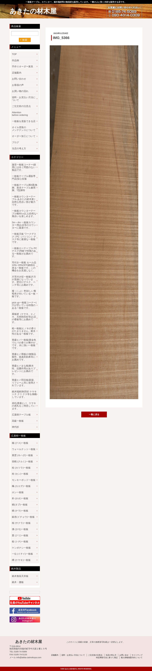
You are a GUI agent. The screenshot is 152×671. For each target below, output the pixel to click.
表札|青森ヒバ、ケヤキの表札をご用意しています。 (24, 406)
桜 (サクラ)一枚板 (21, 523)
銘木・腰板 (18, 582)
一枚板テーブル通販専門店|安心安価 (23, 177)
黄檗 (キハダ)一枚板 (22, 455)
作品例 (15, 60)
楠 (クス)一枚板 (20, 443)
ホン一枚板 (18, 492)
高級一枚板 (18, 421)
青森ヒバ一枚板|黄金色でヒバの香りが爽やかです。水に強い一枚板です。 (24, 344)
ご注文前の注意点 (21, 106)
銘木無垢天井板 (20, 576)
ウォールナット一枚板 (23, 449)
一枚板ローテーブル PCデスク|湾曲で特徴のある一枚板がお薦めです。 (24, 252)
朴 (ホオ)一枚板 (20, 498)
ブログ (15, 142)
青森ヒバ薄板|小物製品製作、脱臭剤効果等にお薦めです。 (24, 357)
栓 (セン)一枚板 (20, 474)
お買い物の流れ (20, 91)
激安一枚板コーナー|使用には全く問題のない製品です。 (24, 167)
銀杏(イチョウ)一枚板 (23, 517)
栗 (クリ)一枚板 (20, 535)
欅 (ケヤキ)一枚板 (21, 560)
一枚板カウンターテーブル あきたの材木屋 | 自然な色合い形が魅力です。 (23, 200)
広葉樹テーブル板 (21, 414)
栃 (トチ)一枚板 (20, 541)
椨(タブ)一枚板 (20, 504)
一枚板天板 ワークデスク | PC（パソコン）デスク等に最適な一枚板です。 (24, 238)
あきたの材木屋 (33, 11)
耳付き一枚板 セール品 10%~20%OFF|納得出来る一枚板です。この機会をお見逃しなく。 (24, 266)
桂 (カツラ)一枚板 (21, 467)
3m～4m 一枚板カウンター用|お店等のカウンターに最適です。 (24, 225)
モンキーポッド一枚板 (23, 480)
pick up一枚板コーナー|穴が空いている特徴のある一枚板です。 (24, 305)
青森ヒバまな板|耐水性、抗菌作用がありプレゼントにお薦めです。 (23, 369)
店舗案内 (16, 72)
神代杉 (15, 427)
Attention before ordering (20, 114)
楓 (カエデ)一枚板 (21, 486)
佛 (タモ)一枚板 (20, 529)
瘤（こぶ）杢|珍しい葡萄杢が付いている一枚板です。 (24, 294)
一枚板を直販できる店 (23, 121)
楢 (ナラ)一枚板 (20, 510)
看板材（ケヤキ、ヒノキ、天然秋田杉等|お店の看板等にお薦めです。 (24, 318)
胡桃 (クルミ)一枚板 (22, 461)
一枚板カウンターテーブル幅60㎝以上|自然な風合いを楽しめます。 (24, 214)
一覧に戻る (94, 414)
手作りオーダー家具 (22, 66)
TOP (14, 54)
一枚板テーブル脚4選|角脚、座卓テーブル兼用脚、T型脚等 (24, 188)
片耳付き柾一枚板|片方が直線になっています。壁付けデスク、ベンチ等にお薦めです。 (24, 280)
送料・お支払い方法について (23, 98)
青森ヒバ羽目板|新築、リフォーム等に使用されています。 (24, 383)
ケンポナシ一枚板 (21, 547)
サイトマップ (137, 655)
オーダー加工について (23, 136)
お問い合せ (123, 655)
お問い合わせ (19, 79)
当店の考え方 (19, 148)
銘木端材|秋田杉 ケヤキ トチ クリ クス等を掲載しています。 (24, 394)
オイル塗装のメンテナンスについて (23, 128)
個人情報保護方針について (131, 657)
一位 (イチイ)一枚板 (22, 554)
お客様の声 (18, 85)
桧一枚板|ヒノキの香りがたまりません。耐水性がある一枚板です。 (24, 331)
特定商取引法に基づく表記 (107, 657)
